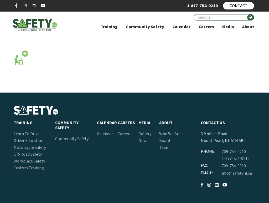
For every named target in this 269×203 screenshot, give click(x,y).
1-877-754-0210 (236, 158)
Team (164, 147)
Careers (124, 134)
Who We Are (169, 134)
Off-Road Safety (28, 154)
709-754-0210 (234, 152)
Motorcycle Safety (30, 147)
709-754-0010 (234, 166)
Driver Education (28, 141)
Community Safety (72, 139)
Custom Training (29, 168)
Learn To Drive (26, 134)
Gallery (144, 134)
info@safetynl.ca (237, 173)
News (143, 141)
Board (164, 141)
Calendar (105, 134)
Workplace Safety (29, 161)
